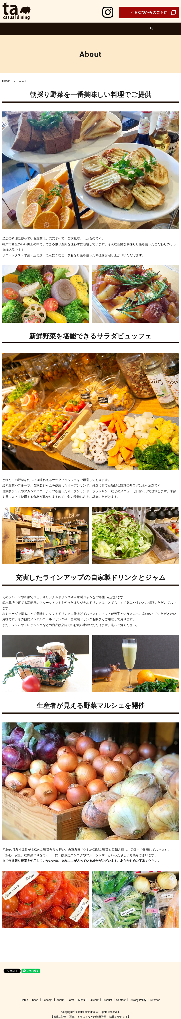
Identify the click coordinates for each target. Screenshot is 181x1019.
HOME (6, 77)
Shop (55, 26)
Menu (102, 26)
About (81, 26)
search (141, 27)
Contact (121, 995)
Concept (67, 26)
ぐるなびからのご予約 (148, 12)
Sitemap (155, 995)
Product (114, 26)
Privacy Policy (138, 995)
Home (44, 26)
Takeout (128, 26)
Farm (91, 26)
